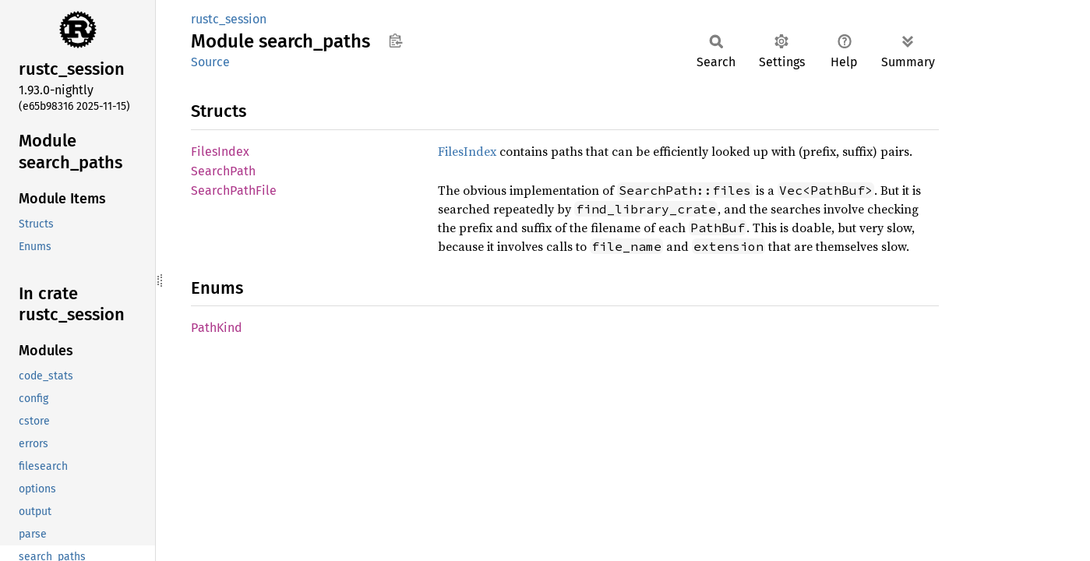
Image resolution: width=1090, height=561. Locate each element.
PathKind (216, 327)
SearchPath (223, 171)
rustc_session (228, 19)
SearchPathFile (234, 190)
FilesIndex (220, 151)
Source (210, 62)
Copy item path (395, 40)
